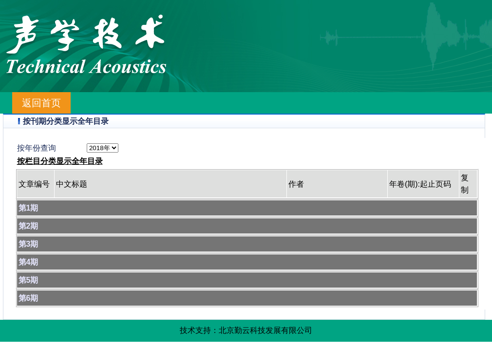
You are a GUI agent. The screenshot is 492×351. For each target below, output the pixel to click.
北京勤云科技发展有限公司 (265, 330)
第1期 (28, 208)
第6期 (28, 298)
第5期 (28, 280)
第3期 (28, 244)
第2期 (28, 226)
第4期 (28, 262)
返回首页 (41, 103)
